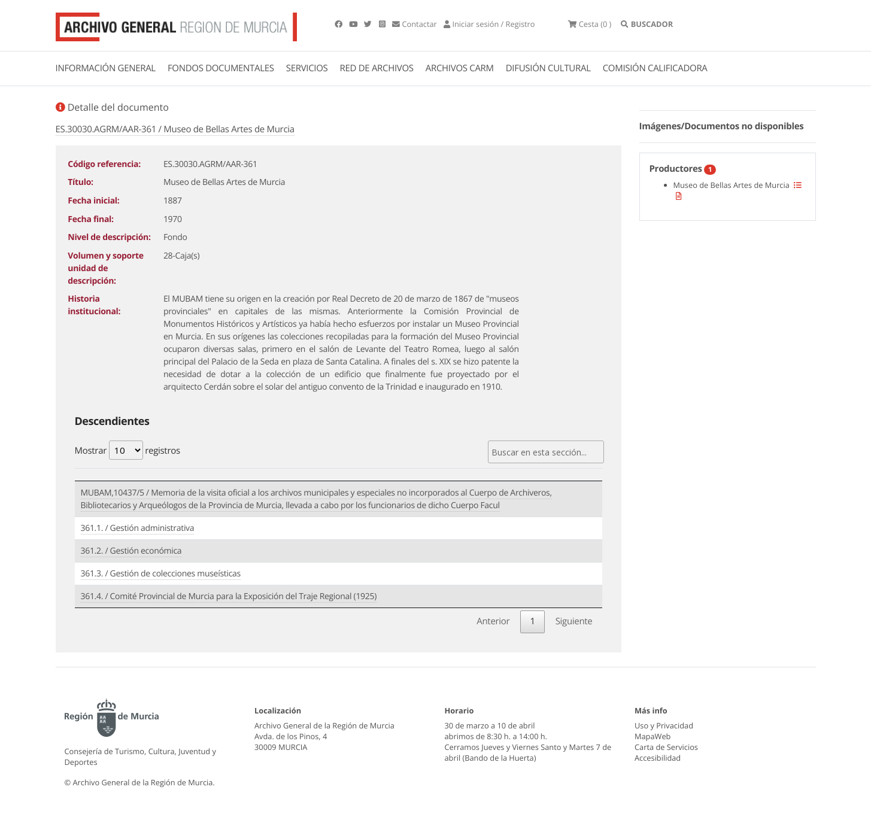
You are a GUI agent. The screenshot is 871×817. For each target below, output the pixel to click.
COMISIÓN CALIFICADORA (655, 68)
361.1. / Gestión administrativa (138, 528)
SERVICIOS (307, 68)
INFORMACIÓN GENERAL (106, 68)
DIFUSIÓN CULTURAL (548, 68)
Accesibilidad (658, 757)
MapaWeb (652, 736)
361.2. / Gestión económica (131, 551)
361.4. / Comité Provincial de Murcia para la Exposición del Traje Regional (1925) (229, 596)
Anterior (493, 621)
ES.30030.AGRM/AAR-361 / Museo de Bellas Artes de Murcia (175, 129)
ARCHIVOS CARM (460, 68)
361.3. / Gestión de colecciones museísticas (161, 573)
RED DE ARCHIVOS (377, 68)
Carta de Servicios (666, 747)
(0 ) (589, 24)
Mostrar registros (127, 450)
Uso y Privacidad (664, 725)
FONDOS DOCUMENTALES (221, 68)
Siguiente (574, 621)
